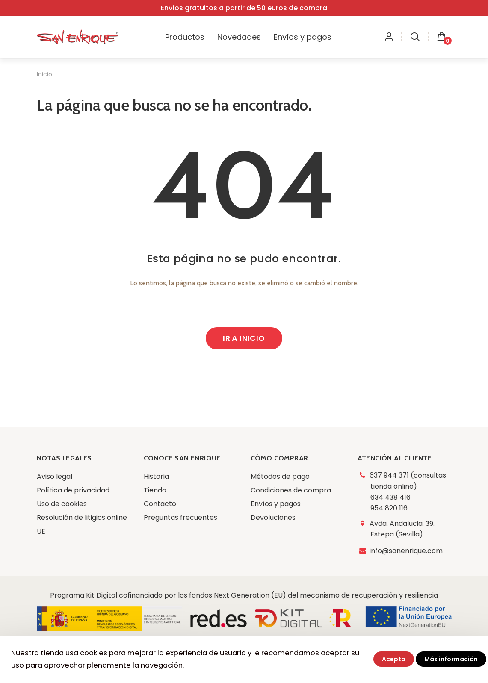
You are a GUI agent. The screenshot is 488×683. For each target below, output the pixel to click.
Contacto (160, 504)
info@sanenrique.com (406, 551)
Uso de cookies (62, 504)
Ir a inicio (244, 338)
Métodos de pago (280, 476)
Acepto (393, 659)
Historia (156, 476)
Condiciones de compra (291, 490)
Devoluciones (273, 517)
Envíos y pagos (276, 504)
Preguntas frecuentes (180, 517)
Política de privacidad (73, 490)
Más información (451, 659)
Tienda (155, 490)
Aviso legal (54, 476)
